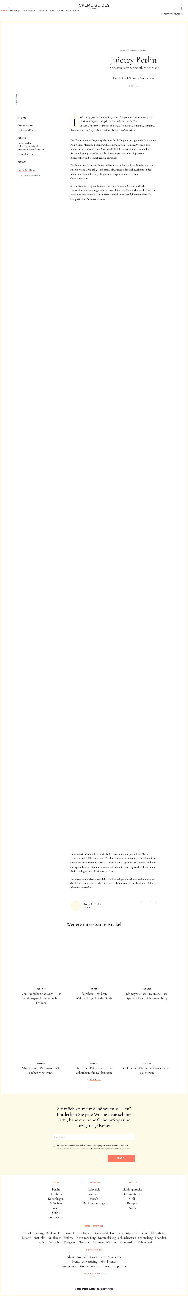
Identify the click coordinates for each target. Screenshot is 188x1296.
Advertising (89, 1261)
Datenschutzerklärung (81, 1149)
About (71, 1257)
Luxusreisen (26, 8)
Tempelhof (54, 1242)
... (18, 166)
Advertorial (133, 86)
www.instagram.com (30, 174)
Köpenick (131, 1233)
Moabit (26, 1238)
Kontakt (82, 1257)
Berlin (8, 14)
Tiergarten (70, 1242)
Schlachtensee (127, 1238)
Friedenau (64, 1233)
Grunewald (101, 1233)
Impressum (121, 1266)
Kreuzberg (116, 1233)
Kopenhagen (33, 14)
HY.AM (110, 1289)
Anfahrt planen (27, 154)
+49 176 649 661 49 (26, 169)
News (132, 1208)
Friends (111, 1261)
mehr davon (95, 1078)
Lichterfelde (147, 1233)
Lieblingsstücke (132, 1189)
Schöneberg (145, 1238)
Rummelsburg (107, 1238)
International (76, 14)
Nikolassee (54, 1238)
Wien (56, 14)
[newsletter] (104, 1281)
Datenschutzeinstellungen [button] (95, 1266)
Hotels (94, 1199)
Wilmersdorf (128, 1242)
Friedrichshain (82, 1233)
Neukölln (40, 1238)
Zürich (65, 14)
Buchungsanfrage (94, 1203)
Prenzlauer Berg (86, 1238)
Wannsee (98, 1242)
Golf (132, 1199)
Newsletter (114, 1257)
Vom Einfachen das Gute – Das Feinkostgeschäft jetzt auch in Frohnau (41, 998)
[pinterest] (97, 1281)
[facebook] (83, 1281)
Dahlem (51, 1233)
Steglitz (41, 1242)
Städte (9, 8)
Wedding (111, 1242)
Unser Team (97, 1257)
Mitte (160, 1233)
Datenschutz (68, 1266)
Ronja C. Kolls (119, 78)
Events (76, 1261)
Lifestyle (44, 8)
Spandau (160, 1238)
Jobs (102, 1261)
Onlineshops (132, 1194)
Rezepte (132, 1203)
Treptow (84, 1242)
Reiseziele (94, 1189)
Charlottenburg (34, 1233)
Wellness (93, 1194)
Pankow (68, 1238)
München (46, 14)
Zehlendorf (145, 1242)
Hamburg (19, 14)
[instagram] (90, 1281)
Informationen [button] (94, 1250)
